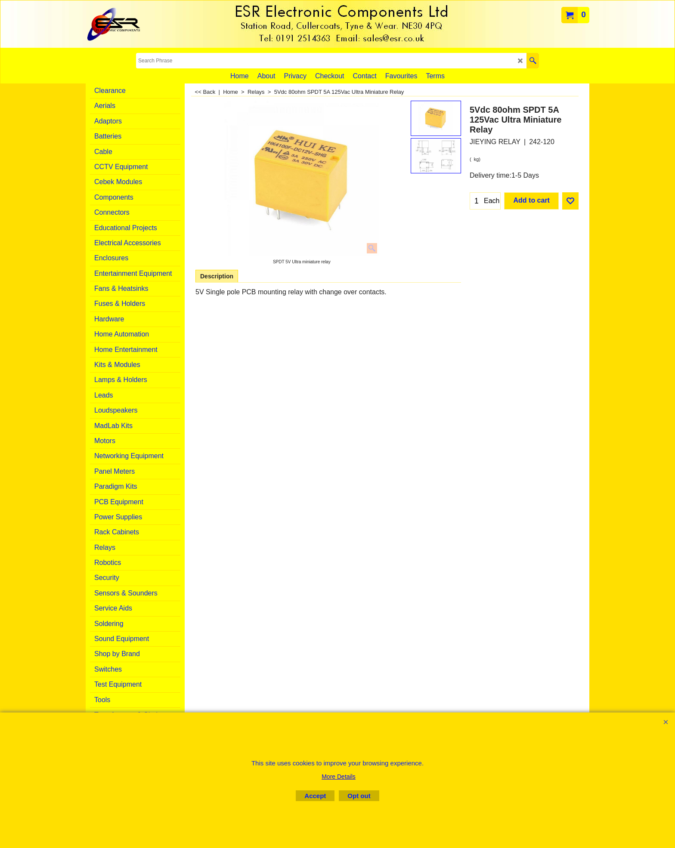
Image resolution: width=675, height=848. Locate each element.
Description (216, 276)
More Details (339, 776)
